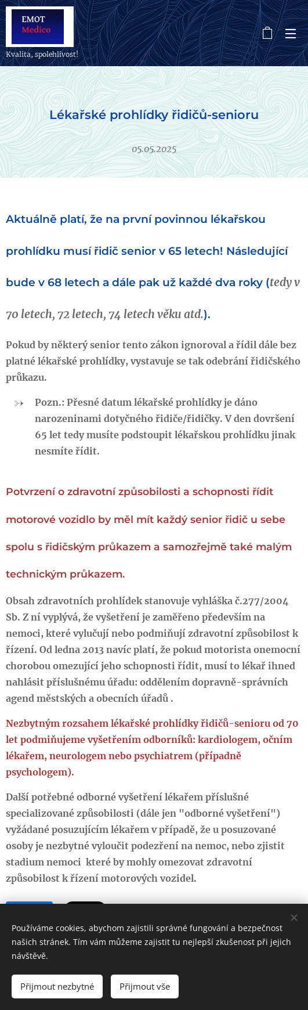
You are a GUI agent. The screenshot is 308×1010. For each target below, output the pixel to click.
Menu (290, 33)
